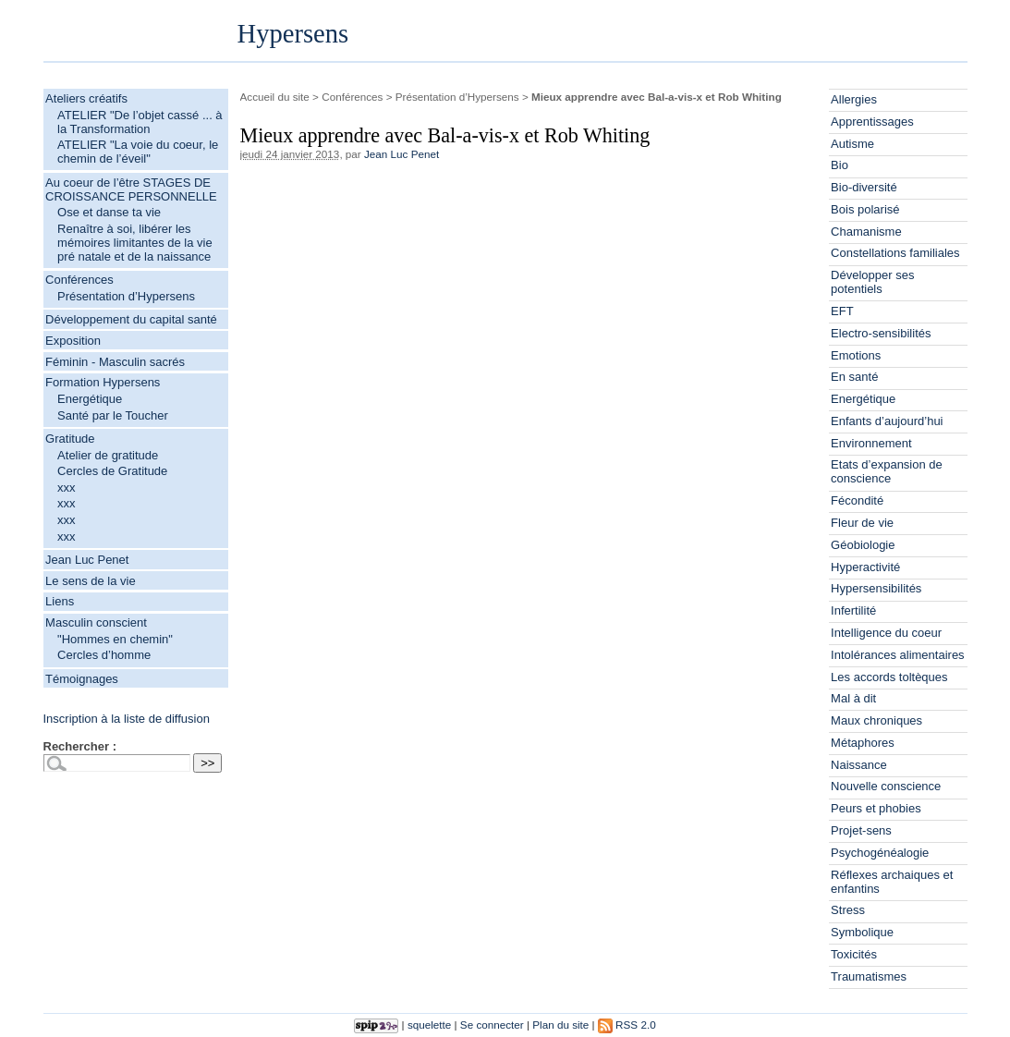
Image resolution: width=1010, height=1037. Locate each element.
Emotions (856, 355)
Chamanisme (866, 231)
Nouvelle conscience (886, 786)
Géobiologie (862, 545)
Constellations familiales (895, 253)
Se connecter (492, 1025)
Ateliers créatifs (86, 98)
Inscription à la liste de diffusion (126, 719)
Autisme (852, 144)
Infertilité (853, 610)
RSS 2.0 (627, 1025)
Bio (839, 165)
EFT (842, 311)
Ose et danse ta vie (109, 212)
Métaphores (862, 743)
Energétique (89, 399)
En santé (854, 377)
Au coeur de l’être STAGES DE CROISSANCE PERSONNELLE (131, 189)
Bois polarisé (865, 209)
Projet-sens (861, 830)
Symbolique (862, 932)
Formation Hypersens (102, 382)
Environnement (871, 443)
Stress (848, 910)
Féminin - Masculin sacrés (115, 362)
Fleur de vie (862, 523)
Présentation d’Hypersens (126, 296)
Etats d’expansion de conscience (887, 471)
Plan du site (560, 1025)
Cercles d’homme (104, 655)
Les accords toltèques (889, 677)
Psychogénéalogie (880, 853)
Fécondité (857, 500)
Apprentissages (872, 121)
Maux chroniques (876, 720)
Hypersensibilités (876, 588)
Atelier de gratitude (107, 455)
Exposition (73, 341)
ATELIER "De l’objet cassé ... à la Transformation (140, 122)
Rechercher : (79, 746)
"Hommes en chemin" (115, 639)
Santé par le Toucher (112, 415)
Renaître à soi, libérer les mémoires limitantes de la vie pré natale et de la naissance (135, 242)
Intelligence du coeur (886, 633)
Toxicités (854, 954)
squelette (429, 1025)
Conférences (79, 280)
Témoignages (81, 679)
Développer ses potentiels (872, 282)
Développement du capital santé (131, 319)
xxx (66, 487)
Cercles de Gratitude (112, 471)
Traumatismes (869, 976)
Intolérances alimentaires (898, 655)
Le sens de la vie (90, 581)
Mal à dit (853, 698)
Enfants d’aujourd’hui (887, 421)
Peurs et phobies (876, 808)
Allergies (854, 99)
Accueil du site (275, 97)
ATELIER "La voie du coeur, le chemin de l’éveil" (137, 151)
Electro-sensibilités (881, 333)
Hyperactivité (865, 567)
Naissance (859, 765)
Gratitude (69, 438)
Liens (59, 601)
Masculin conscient (96, 622)
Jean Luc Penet (86, 560)
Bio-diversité (864, 187)
